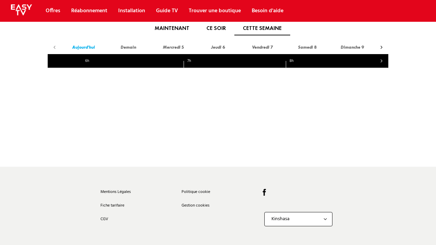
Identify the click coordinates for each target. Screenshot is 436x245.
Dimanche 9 (352, 47)
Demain (128, 47)
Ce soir (216, 28)
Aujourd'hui (83, 47)
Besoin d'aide (267, 10)
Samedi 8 (307, 47)
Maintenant (172, 28)
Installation (131, 10)
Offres (53, 10)
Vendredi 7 (262, 47)
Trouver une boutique (215, 10)
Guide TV (167, 10)
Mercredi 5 (173, 47)
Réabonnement (89, 10)
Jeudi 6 (218, 47)
